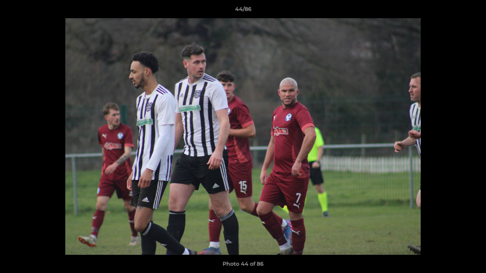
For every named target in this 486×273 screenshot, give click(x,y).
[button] (472, 11)
